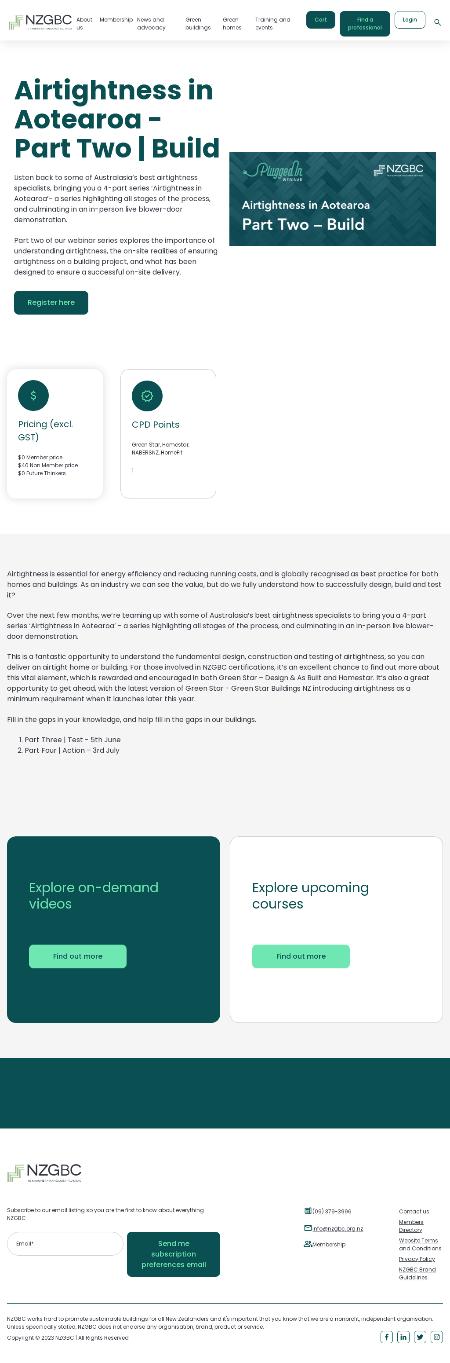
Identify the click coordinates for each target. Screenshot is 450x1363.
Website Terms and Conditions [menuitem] (420, 1244)
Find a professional (365, 23)
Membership (328, 1244)
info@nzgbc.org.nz (337, 1228)
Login (410, 19)
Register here (51, 302)
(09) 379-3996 (332, 1211)
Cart (321, 19)
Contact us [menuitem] (414, 1211)
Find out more (77, 956)
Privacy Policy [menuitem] (417, 1259)
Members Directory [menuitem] (411, 1226)
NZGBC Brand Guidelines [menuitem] (417, 1273)
